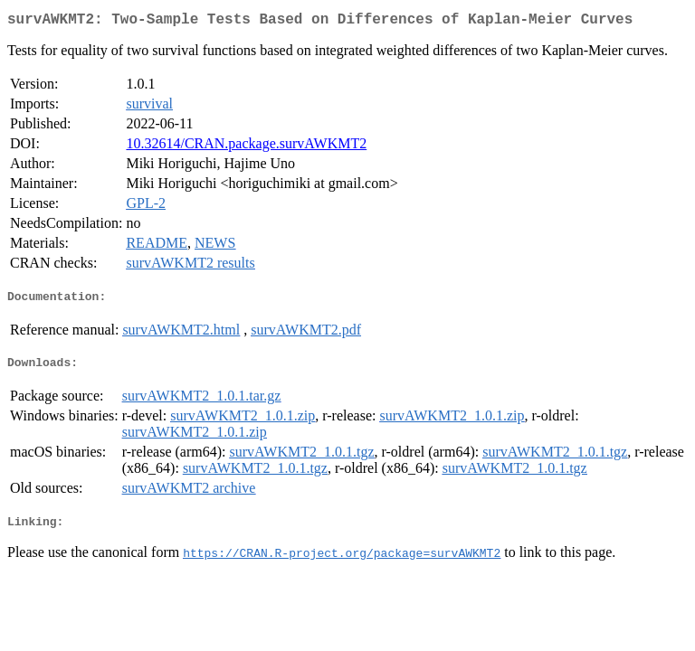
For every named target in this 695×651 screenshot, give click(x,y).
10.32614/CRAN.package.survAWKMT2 (246, 147)
